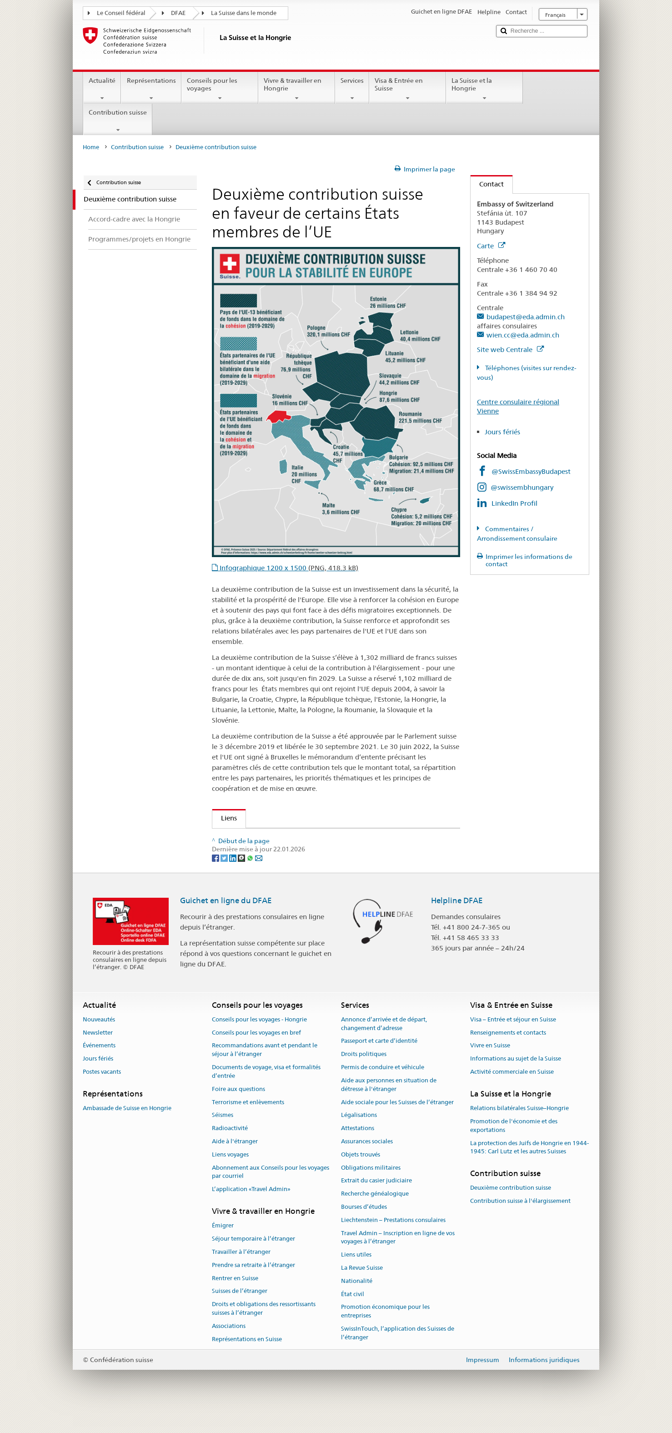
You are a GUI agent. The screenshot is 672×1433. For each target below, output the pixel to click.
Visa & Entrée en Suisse (408, 89)
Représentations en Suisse (247, 1361)
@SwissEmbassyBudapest (531, 471)
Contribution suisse (118, 121)
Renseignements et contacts (508, 1054)
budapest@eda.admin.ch (525, 316)
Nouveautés (99, 1041)
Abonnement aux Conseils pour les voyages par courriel (270, 1194)
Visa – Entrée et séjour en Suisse (513, 1041)
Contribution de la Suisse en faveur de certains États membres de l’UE (327, 838)
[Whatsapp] (250, 880)
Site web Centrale (510, 349)
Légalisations (359, 1137)
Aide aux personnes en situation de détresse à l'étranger (388, 1107)
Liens (224, 818)
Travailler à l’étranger (241, 1274)
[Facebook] (216, 880)
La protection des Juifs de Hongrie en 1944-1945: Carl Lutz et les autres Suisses (529, 1169)
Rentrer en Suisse (235, 1300)
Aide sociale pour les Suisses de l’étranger (397, 1124)
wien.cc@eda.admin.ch (522, 335)
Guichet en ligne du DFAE (226, 923)
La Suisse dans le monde (243, 13)
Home (91, 147)
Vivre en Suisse (490, 1068)
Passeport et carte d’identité (379, 1063)
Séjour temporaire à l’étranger (253, 1260)
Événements (99, 1068)
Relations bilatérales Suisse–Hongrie (519, 1130)
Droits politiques (363, 1076)
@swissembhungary (522, 487)
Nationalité (356, 1303)
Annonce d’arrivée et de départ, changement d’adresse (384, 1046)
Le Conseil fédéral (121, 13)
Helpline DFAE (457, 923)
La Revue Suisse (362, 1290)
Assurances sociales (367, 1163)
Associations (229, 1348)
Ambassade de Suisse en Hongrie (127, 1130)
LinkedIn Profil (514, 503)
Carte (491, 245)
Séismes (222, 1137)
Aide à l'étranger (235, 1163)
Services (352, 89)
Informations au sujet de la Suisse (515, 1081)
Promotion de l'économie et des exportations (513, 1148)
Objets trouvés (360, 1176)
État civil (352, 1316)
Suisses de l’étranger (239, 1313)
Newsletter (98, 1054)
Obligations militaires (371, 1190)
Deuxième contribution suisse (510, 1210)
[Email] (258, 880)
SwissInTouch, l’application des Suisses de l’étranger (397, 1355)
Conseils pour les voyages (220, 89)
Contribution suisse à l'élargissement (520, 1223)
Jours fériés (502, 431)
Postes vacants (102, 1094)
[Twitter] (225, 880)
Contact (487, 184)
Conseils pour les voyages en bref (256, 1054)
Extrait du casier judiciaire (376, 1203)
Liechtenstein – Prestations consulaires (393, 1242)
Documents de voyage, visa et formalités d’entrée (266, 1093)
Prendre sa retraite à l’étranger (253, 1287)
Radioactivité (230, 1150)
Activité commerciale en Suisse (512, 1094)
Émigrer (223, 1248)
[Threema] (242, 880)
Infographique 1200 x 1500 (288, 567)
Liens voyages (230, 1176)
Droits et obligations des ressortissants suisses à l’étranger (264, 1330)
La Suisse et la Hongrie (484, 89)
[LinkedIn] (233, 880)
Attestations (357, 1150)
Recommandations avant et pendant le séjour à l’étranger (264, 1072)
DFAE (178, 13)
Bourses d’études (364, 1229)
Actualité (102, 89)
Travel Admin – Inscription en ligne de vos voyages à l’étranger (398, 1259)
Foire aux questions (238, 1111)
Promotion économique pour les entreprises (385, 1334)
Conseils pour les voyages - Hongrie (259, 1041)
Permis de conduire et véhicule (382, 1089)
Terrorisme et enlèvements (248, 1124)
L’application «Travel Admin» (251, 1211)
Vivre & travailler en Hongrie (297, 89)
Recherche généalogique (375, 1216)
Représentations (151, 89)
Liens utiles (356, 1277)
